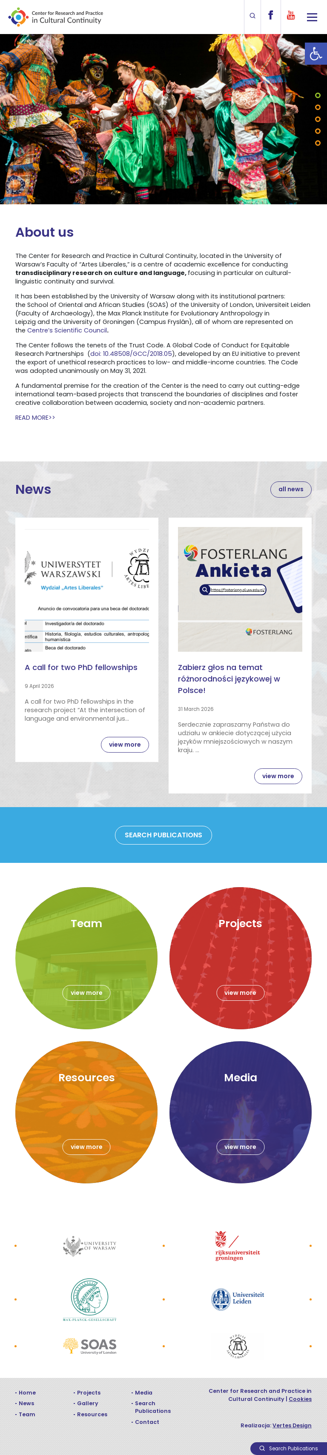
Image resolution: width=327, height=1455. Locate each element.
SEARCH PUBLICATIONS (163, 835)
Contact (147, 1422)
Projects (88, 1392)
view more (125, 744)
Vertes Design (292, 1425)
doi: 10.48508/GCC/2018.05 (131, 353)
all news (291, 489)
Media (143, 1392)
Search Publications (153, 1407)
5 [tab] (318, 143)
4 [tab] (318, 131)
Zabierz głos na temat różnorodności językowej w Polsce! (229, 679)
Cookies (300, 1399)
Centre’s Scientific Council (67, 330)
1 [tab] (318, 95)
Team (27, 1414)
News (26, 1403)
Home (27, 1392)
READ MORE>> (35, 417)
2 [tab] (318, 107)
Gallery (87, 1403)
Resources (92, 1414)
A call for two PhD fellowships (81, 667)
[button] (316, 54)
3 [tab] (318, 119)
